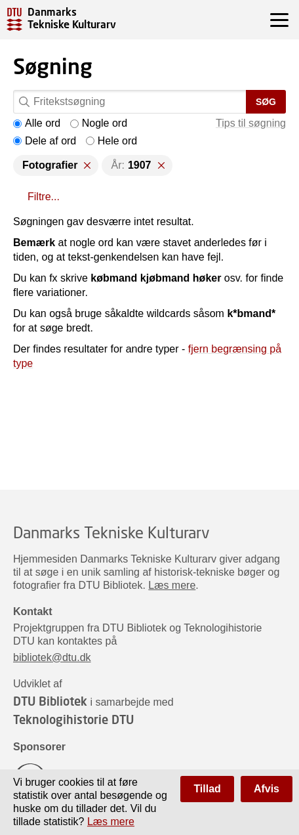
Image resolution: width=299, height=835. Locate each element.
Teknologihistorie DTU (73, 719)
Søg (266, 101)
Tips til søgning (251, 123)
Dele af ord (44, 140)
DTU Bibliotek (50, 701)
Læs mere (171, 585)
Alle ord (36, 123)
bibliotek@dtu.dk (52, 657)
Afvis (266, 788)
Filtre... (44, 196)
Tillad (207, 788)
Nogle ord (98, 123)
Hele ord (111, 140)
